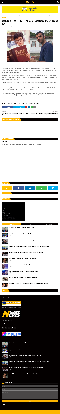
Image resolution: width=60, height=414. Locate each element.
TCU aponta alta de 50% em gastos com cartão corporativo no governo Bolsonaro (25, 240)
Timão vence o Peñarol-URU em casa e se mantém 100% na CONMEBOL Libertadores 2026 (26, 252)
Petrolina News (6, 26)
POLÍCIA (30, 103)
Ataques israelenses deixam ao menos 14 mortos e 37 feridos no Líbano (23, 265)
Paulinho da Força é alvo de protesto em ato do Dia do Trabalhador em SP (23, 258)
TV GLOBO (10, 15)
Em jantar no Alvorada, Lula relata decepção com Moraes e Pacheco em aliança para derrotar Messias (29, 246)
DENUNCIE (24, 412)
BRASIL (20, 103)
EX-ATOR (25, 103)
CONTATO (56, 412)
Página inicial (4, 15)
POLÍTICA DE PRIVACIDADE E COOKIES (41, 412)
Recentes (30, 224)
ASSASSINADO (9, 103)
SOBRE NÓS (51, 412)
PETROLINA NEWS (12, 412)
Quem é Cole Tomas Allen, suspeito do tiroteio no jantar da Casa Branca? (23, 277)
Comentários (49, 224)
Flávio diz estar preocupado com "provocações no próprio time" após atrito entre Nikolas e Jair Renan (28, 283)
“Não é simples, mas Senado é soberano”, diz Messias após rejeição (22, 227)
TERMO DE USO (30, 412)
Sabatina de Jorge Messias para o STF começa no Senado (20, 234)
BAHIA (15, 103)
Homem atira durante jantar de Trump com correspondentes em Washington (23, 271)
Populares (11, 224)
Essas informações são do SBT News (30, 100)
